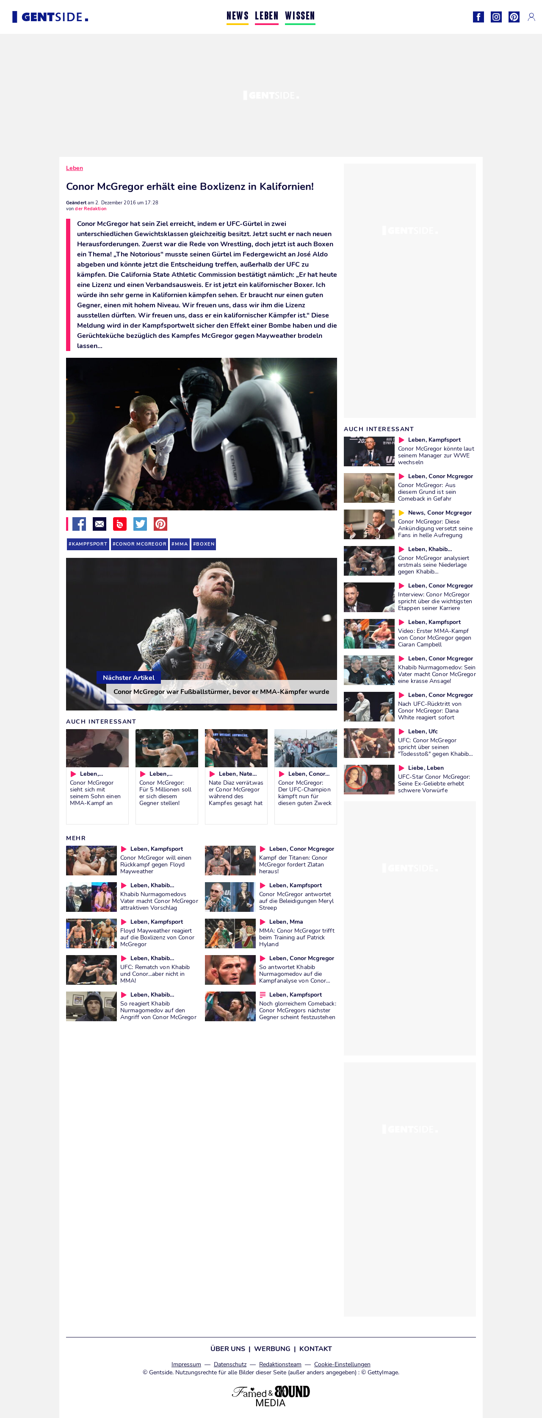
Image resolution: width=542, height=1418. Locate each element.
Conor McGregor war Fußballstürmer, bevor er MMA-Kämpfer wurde (221, 691)
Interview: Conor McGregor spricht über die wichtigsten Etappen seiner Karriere (435, 601)
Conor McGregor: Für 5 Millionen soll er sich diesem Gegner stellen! (165, 792)
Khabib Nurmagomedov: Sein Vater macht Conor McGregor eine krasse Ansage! (437, 674)
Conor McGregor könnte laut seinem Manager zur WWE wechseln (436, 455)
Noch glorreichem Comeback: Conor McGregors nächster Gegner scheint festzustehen (297, 1010)
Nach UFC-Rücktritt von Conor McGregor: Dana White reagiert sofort (430, 710)
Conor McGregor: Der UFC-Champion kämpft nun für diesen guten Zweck (305, 792)
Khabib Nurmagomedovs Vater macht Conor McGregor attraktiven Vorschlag (159, 901)
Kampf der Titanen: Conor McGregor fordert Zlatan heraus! (293, 864)
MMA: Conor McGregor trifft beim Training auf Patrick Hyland (297, 937)
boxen (205, 544)
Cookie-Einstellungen (342, 1364)
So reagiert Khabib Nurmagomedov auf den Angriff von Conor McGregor (158, 1010)
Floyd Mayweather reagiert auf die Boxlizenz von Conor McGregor (157, 937)
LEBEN (267, 16)
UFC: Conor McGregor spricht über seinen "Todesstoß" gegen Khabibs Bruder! (435, 750)
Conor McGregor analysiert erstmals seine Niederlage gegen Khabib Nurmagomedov (434, 568)
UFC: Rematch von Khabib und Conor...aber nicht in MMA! (155, 974)
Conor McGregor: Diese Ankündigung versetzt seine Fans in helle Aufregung (435, 528)
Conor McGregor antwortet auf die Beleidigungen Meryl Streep (296, 901)
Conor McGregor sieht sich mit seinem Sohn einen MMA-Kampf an (95, 792)
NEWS (238, 16)
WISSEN (300, 16)
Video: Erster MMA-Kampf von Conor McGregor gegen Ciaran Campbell (434, 638)
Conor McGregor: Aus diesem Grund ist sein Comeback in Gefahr (427, 492)
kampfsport (90, 544)
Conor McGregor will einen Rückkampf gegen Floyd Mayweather (156, 864)
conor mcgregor (141, 544)
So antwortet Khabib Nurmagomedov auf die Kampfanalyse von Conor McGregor (292, 977)
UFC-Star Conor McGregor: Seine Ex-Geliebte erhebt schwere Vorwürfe (434, 783)
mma (181, 544)
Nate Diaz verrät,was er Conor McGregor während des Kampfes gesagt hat (236, 792)
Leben (74, 168)
